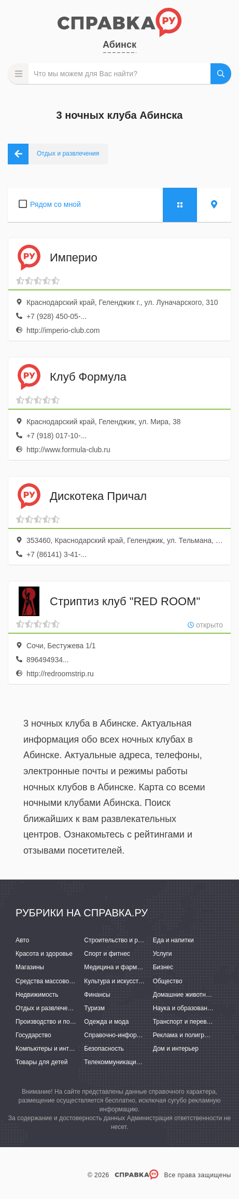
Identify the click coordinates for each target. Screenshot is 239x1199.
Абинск (119, 44)
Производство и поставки (52, 1021)
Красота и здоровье (44, 953)
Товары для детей (41, 1062)
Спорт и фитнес (107, 953)
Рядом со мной (55, 204)
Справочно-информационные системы (140, 1035)
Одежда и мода (106, 1021)
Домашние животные (183, 994)
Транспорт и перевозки (186, 1021)
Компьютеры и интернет (51, 1048)
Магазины (30, 967)
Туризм (94, 1008)
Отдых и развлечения (47, 1008)
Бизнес (163, 967)
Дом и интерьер (176, 1048)
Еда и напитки (173, 940)
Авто (22, 940)
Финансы (97, 994)
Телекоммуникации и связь (123, 1062)
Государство (33, 1035)
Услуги (162, 953)
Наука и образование (183, 1008)
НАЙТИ (220, 73)
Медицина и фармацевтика (123, 967)
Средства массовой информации (63, 981)
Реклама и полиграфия (186, 1035)
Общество (167, 981)
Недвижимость (37, 994)
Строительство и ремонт (119, 940)
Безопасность (104, 1048)
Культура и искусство (114, 981)
